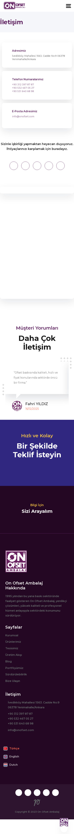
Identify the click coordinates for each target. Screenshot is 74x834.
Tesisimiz (11, 648)
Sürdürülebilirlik (16, 674)
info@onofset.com (23, 116)
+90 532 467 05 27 (23, 87)
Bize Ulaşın (12, 681)
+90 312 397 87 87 (23, 84)
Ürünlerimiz (13, 641)
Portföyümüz (14, 668)
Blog (8, 661)
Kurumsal (11, 635)
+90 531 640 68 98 (23, 91)
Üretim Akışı (13, 654)
